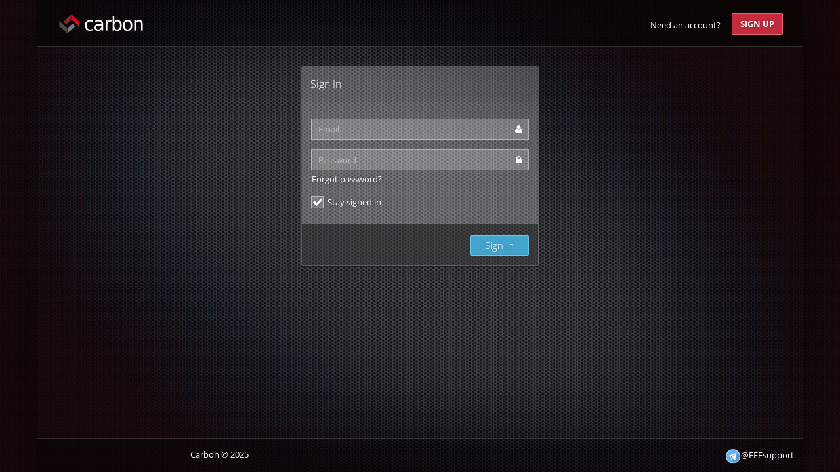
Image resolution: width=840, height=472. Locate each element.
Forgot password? (347, 179)
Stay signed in (346, 202)
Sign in (499, 245)
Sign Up (757, 24)
